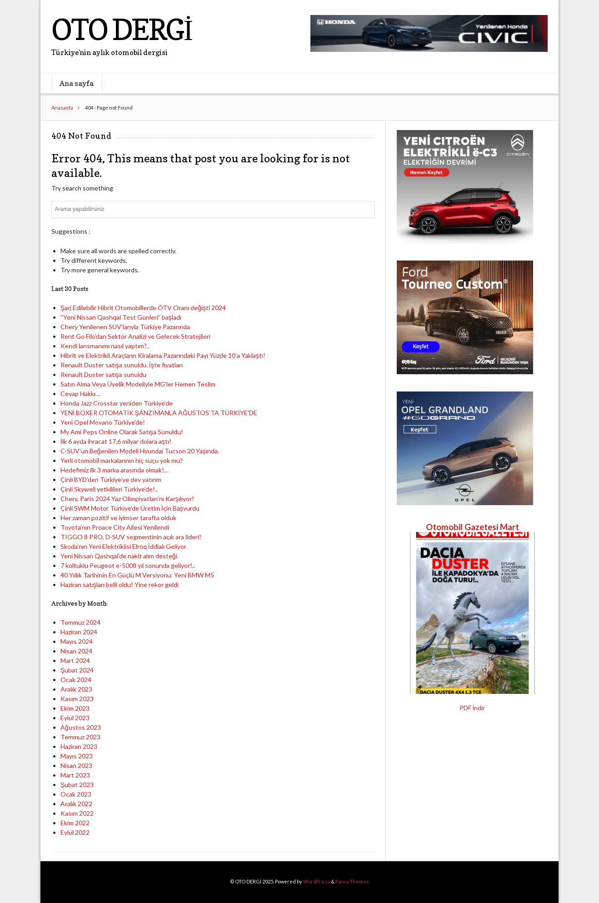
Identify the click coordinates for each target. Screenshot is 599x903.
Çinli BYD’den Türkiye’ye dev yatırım (110, 479)
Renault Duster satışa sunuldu (103, 374)
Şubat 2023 (77, 784)
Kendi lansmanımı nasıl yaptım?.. (105, 346)
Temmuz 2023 (80, 737)
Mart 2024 (75, 660)
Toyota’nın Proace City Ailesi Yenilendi (114, 527)
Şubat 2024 (77, 670)
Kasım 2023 (77, 698)
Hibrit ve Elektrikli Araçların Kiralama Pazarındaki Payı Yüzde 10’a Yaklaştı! (162, 355)
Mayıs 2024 (76, 641)
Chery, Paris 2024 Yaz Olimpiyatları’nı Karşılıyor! (127, 498)
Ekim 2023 (75, 708)
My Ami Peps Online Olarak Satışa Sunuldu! (121, 432)
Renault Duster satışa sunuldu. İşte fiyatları (121, 365)
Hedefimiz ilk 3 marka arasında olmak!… (114, 470)
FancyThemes (352, 881)
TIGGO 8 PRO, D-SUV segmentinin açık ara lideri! (130, 537)
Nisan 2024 (76, 651)
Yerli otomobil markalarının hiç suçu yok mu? (121, 460)
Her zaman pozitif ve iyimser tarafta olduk (118, 518)
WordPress (316, 881)
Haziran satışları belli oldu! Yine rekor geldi (119, 584)
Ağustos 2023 (80, 727)
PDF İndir (472, 708)
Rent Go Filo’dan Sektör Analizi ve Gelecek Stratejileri (135, 336)
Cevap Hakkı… (80, 393)
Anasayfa (62, 107)
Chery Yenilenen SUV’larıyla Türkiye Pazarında (125, 327)
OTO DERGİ (121, 29)
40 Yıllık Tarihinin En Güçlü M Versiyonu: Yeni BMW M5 (137, 575)
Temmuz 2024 (80, 622)
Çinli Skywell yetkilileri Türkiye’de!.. (109, 489)
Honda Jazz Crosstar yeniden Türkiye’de (116, 403)
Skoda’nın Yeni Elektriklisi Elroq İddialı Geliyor (123, 546)
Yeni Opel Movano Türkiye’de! (102, 422)
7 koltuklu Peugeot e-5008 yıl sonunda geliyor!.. (127, 565)
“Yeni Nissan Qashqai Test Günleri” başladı (120, 317)
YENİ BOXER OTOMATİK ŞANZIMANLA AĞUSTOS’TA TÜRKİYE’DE (158, 412)
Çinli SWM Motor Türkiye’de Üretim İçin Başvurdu (130, 508)
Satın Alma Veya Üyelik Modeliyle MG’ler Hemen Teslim (137, 384)
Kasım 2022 (77, 813)
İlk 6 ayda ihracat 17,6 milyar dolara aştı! (115, 441)
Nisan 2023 (76, 765)
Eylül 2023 (75, 718)
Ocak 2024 (75, 679)
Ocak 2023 (75, 794)
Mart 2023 (75, 775)
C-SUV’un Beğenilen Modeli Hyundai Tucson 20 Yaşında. (139, 451)
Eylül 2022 (75, 832)
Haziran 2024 (78, 632)
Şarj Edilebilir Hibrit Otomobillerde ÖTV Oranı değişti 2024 (143, 307)
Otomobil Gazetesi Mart (472, 527)
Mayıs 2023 (76, 756)
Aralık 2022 (76, 804)
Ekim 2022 (75, 823)
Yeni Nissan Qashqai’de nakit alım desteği (118, 556)
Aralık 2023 (76, 689)
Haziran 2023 (78, 746)
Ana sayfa (77, 83)
